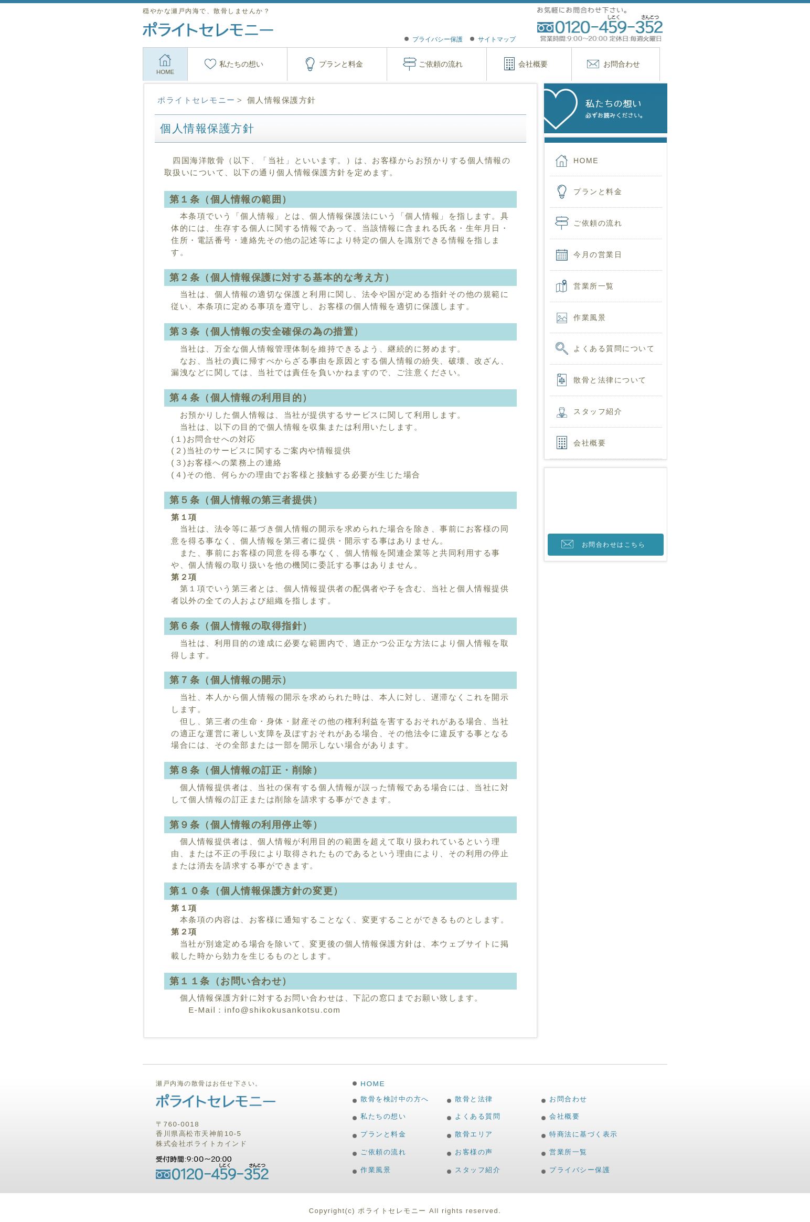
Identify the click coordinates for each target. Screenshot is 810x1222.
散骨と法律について (610, 380)
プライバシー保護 (437, 39)
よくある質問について (614, 348)
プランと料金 (341, 64)
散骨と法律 (474, 1099)
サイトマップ (497, 39)
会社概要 (533, 64)
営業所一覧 (593, 286)
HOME (165, 72)
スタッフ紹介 (597, 411)
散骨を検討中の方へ (394, 1099)
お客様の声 (474, 1152)
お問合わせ (621, 64)
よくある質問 (477, 1116)
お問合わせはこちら (614, 544)
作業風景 (589, 317)
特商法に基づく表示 (583, 1134)
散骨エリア (474, 1134)
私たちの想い (241, 64)
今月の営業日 (597, 254)
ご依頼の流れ (441, 64)
